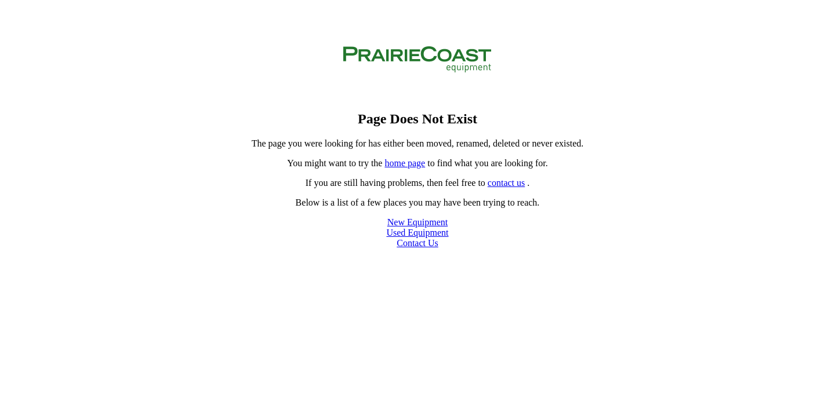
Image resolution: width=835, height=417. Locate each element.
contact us (506, 183)
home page (404, 163)
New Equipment (417, 222)
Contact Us (417, 243)
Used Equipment (417, 232)
